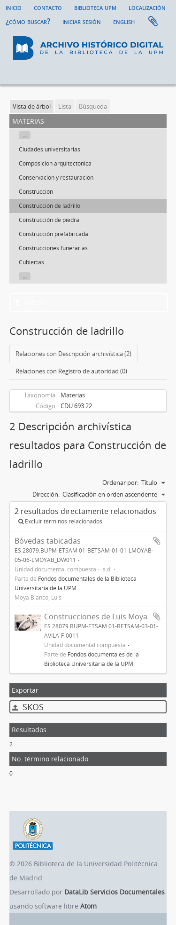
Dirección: (46, 494)
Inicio (14, 7)
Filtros (30, 302)
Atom (88, 905)
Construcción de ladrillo (49, 206)
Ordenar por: (120, 482)
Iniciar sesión (81, 21)
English (124, 21)
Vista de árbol (32, 106)
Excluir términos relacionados (60, 521)
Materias (73, 395)
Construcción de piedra (49, 220)
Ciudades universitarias (49, 149)
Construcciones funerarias (53, 248)
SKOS (28, 706)
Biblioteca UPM (95, 7)
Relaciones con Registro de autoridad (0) (71, 371)
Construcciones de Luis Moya (95, 616)
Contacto (48, 7)
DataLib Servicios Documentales (114, 891)
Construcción (36, 192)
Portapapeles (153, 21)
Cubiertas (31, 262)
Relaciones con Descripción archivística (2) (73, 353)
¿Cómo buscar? (28, 21)
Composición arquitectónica (55, 163)
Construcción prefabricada (53, 234)
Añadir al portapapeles (156, 541)
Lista (64, 106)
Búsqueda (93, 106)
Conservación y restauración (56, 178)
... (25, 135)
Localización (147, 7)
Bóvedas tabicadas (48, 541)
